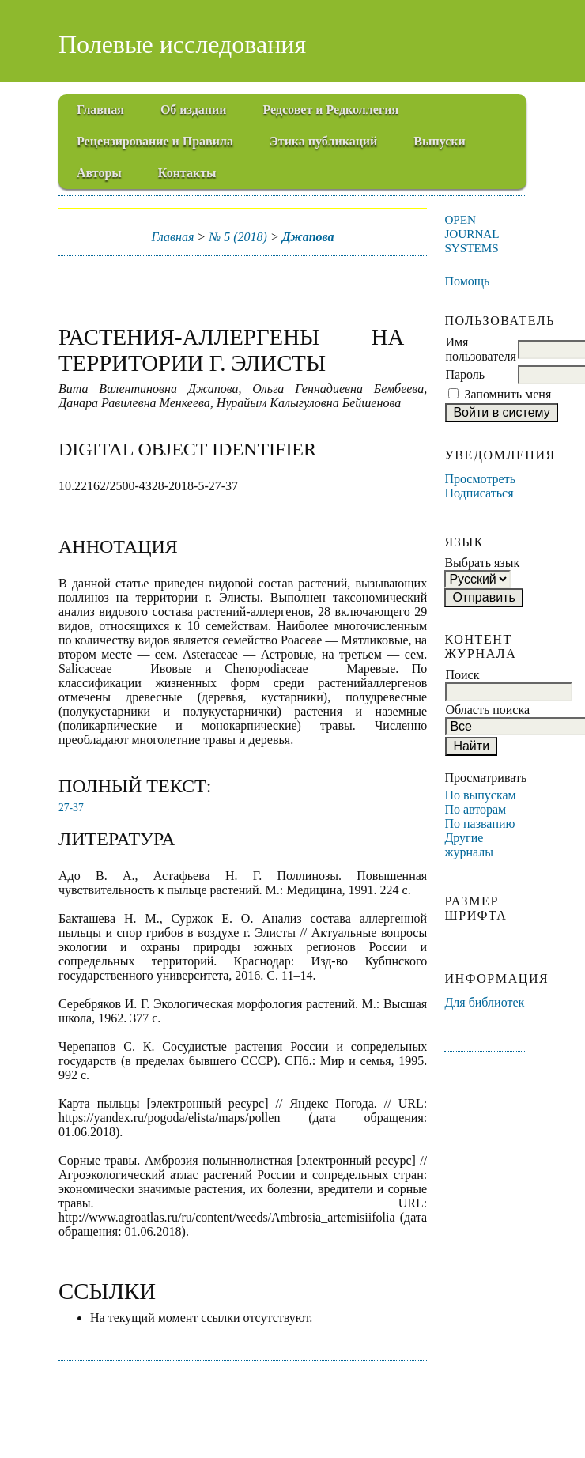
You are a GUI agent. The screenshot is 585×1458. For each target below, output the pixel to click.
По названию (479, 823)
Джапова (308, 237)
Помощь (466, 281)
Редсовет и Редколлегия (330, 109)
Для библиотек (484, 1002)
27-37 (71, 808)
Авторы (99, 172)
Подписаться (478, 493)
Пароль (465, 374)
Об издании (193, 109)
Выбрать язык (481, 562)
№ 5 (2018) (238, 237)
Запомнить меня (507, 394)
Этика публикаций (323, 141)
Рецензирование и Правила (155, 141)
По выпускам (479, 795)
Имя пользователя (480, 349)
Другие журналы (468, 845)
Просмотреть (479, 478)
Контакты (187, 172)
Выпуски (439, 141)
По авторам (475, 809)
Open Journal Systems (471, 234)
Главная (100, 109)
